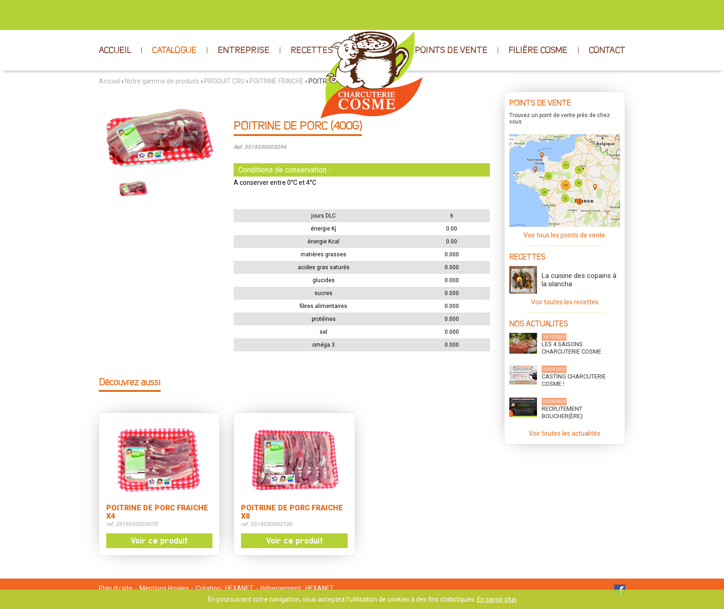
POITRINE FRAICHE (276, 81)
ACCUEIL (115, 51)
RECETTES (311, 51)
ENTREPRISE (243, 51)
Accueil (109, 81)
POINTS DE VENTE (451, 51)
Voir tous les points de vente (564, 235)
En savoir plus (497, 599)
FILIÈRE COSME (537, 51)
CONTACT (607, 51)
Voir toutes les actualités (564, 433)
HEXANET (239, 588)
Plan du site (116, 588)
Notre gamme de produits (162, 81)
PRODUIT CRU (224, 81)
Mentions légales (164, 588)
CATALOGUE (174, 51)
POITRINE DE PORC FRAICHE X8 (292, 512)
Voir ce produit (159, 541)
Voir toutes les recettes (564, 302)
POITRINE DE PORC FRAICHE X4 (157, 512)
